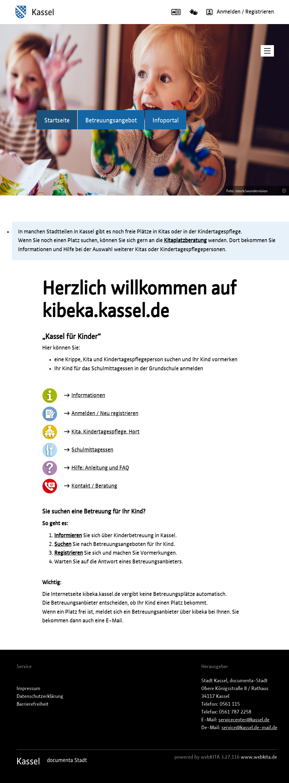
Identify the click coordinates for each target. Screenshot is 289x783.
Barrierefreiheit (33, 704)
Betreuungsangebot (111, 121)
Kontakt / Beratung (94, 486)
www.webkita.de (259, 757)
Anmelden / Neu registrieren (104, 413)
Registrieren (68, 553)
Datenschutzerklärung (40, 696)
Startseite (57, 121)
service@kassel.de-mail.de (249, 727)
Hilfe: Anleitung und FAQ (100, 468)
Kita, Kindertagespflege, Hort (105, 432)
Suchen (62, 544)
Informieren (68, 535)
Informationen (88, 395)
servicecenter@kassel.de (243, 719)
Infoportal (165, 121)
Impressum (28, 688)
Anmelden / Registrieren (238, 12)
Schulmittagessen (92, 450)
